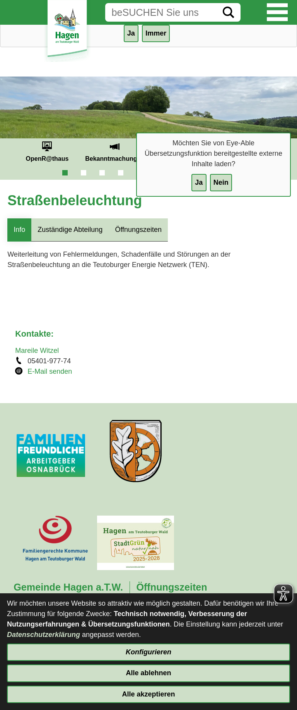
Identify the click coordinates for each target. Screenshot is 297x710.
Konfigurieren (148, 652)
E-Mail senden (49, 371)
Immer (155, 33)
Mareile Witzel (37, 350)
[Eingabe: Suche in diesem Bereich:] (161, 12)
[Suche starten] (229, 12)
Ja (199, 182)
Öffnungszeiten (138, 229)
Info (19, 229)
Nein (221, 182)
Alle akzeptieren (148, 694)
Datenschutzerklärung (43, 634)
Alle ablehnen (148, 673)
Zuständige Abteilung (70, 229)
